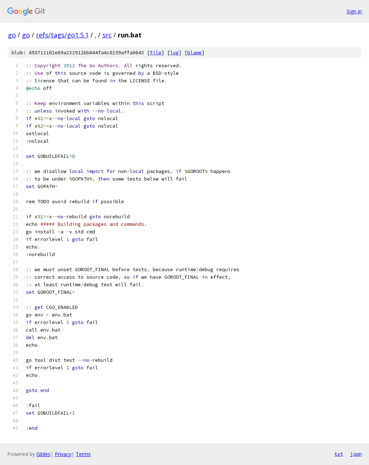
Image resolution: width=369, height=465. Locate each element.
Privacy (63, 454)
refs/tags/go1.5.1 (62, 35)
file (155, 53)
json (356, 454)
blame (194, 53)
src (107, 35)
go (12, 35)
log (174, 53)
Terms (83, 454)
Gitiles (43, 454)
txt (338, 454)
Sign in (354, 11)
